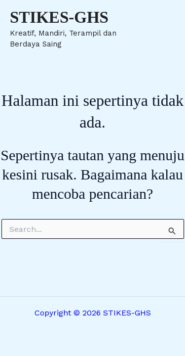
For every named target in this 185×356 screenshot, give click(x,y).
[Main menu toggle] (164, 29)
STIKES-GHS (59, 17)
